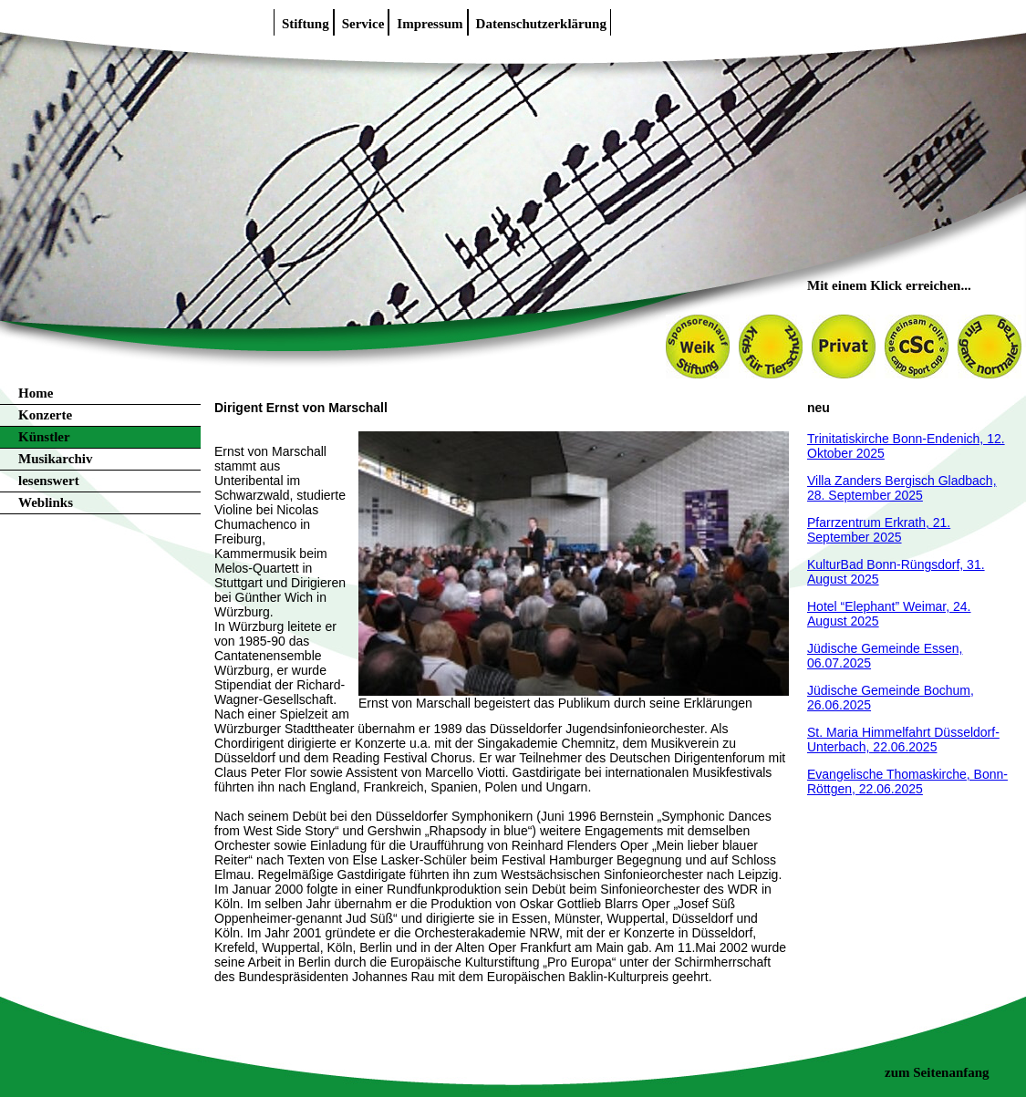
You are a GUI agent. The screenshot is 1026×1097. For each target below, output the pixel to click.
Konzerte (45, 415)
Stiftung (305, 23)
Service (363, 23)
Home (35, 393)
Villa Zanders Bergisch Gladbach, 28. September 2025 (902, 487)
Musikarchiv (55, 458)
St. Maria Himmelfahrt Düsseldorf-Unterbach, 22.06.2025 (903, 739)
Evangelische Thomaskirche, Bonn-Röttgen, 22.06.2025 (907, 781)
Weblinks (45, 502)
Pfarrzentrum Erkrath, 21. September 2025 (878, 529)
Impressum (429, 23)
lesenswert (48, 480)
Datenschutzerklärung (541, 23)
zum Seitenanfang (937, 1072)
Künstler (44, 436)
